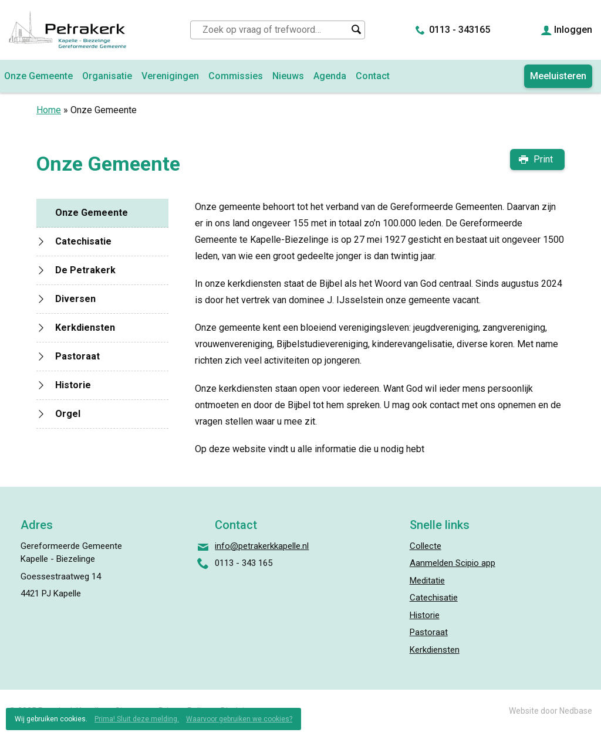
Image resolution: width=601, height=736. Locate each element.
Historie (73, 385)
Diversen (75, 298)
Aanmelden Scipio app (452, 563)
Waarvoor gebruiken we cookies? (239, 719)
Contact (373, 76)
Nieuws (288, 76)
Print (543, 159)
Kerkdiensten (85, 327)
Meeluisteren (558, 76)
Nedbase (575, 710)
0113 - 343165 (459, 29)
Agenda (329, 76)
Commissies (235, 76)
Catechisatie (83, 241)
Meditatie (427, 580)
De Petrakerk (85, 270)
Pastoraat (77, 356)
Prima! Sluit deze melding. (136, 719)
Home (48, 110)
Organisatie (107, 76)
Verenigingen (170, 76)
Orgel (67, 413)
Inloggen (573, 29)
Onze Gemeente (91, 212)
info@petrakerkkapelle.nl (262, 546)
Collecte (425, 546)
